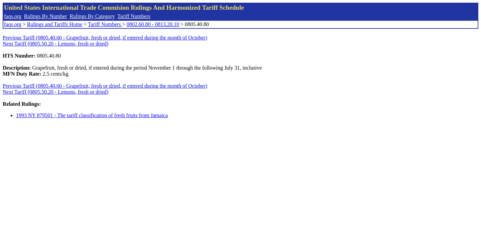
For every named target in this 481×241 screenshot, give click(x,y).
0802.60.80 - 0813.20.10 (153, 24)
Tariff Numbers (133, 16)
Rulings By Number (45, 16)
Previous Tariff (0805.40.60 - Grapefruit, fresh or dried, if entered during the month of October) (105, 38)
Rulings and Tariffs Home (55, 24)
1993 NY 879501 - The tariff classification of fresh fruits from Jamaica (92, 115)
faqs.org (12, 16)
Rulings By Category (92, 16)
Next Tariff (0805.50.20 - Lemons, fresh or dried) (55, 44)
